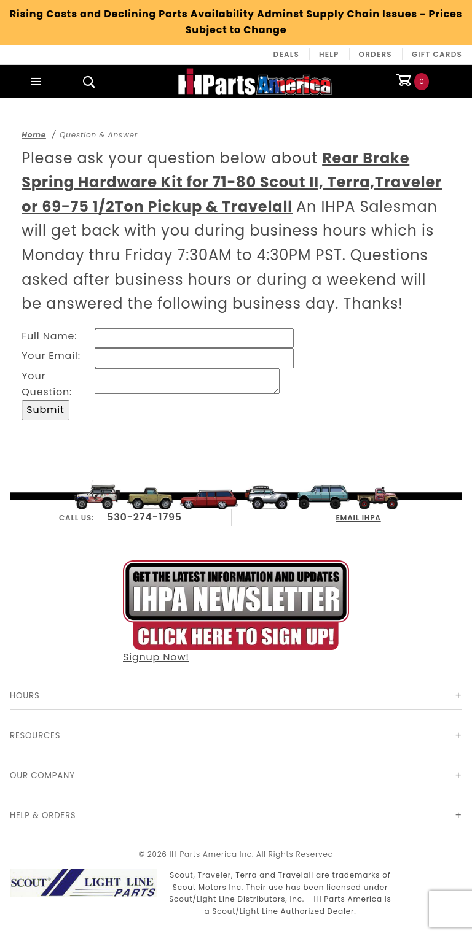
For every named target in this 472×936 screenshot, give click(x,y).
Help (329, 54)
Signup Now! (236, 611)
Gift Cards (437, 54)
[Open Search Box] (89, 81)
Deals (286, 54)
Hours (25, 696)
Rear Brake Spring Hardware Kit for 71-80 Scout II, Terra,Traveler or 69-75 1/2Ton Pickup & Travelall (232, 182)
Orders (375, 54)
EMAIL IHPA (358, 516)
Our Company (42, 775)
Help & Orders (43, 815)
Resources (35, 735)
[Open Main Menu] (36, 81)
